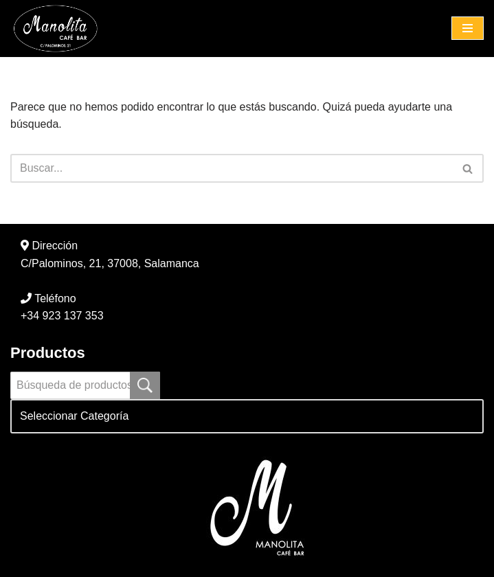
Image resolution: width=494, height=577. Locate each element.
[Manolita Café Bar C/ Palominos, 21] (58, 28)
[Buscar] (231, 168)
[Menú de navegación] (467, 28)
